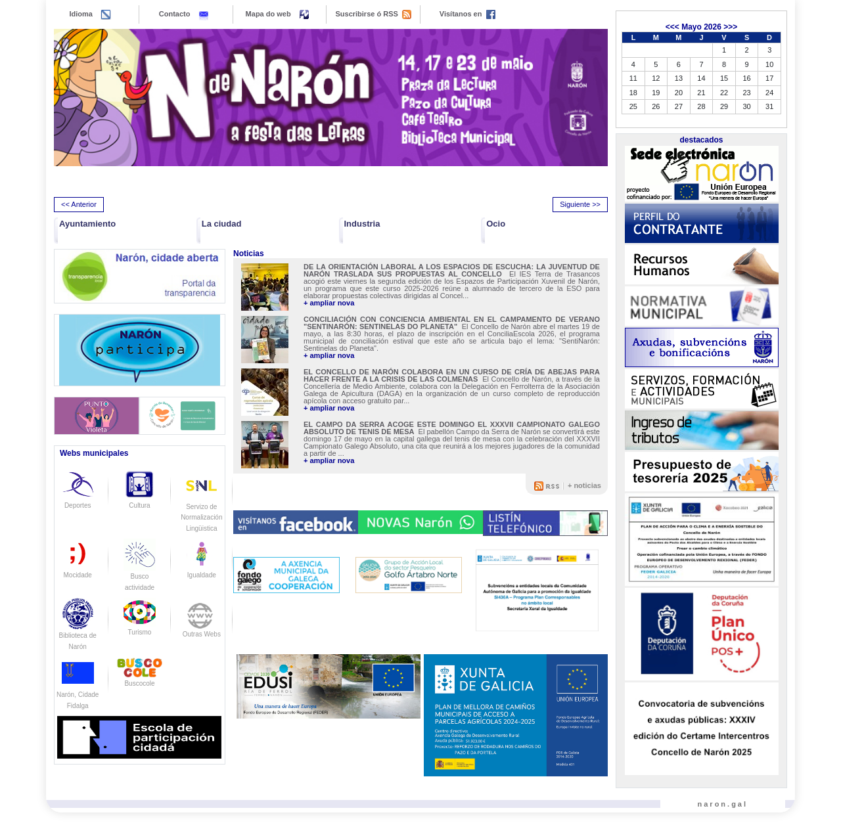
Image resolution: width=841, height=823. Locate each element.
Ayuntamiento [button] (87, 224)
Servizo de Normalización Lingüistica (201, 506)
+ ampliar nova (329, 303)
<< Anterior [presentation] (79, 204)
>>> (730, 27)
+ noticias (584, 485)
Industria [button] (362, 224)
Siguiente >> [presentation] (580, 204)
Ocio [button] (495, 224)
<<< (672, 27)
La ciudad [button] (222, 224)
